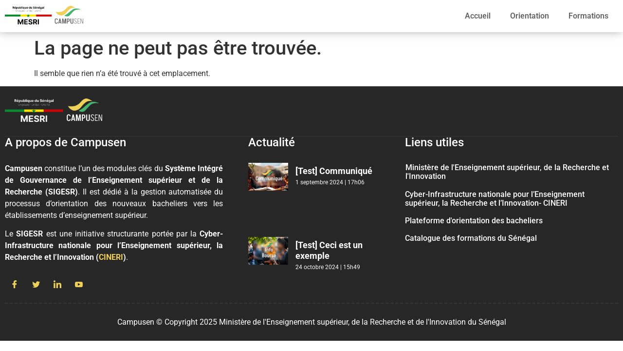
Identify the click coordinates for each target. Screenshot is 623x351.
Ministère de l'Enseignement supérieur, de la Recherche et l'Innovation (507, 172)
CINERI (111, 257)
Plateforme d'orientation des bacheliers (474, 220)
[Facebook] (14, 285)
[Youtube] (79, 285)
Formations (588, 15)
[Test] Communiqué (333, 171)
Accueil (478, 15)
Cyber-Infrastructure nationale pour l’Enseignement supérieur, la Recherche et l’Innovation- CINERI (495, 199)
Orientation (529, 15)
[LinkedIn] (57, 285)
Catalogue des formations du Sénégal (471, 238)
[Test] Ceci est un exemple (329, 250)
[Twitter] (36, 285)
